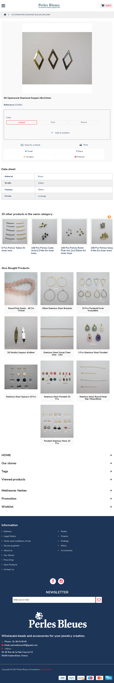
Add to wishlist (61, 132)
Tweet (29, 151)
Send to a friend (32, 145)
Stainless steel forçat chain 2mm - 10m (57, 353)
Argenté (21, 122)
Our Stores (9, 555)
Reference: (9, 104)
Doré (53, 122)
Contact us (9, 569)
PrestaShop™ (45, 669)
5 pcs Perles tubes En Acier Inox (13, 249)
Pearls (63, 531)
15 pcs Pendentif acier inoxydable (93, 309)
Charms (64, 536)
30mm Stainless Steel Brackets (57, 308)
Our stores (9, 463)
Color (9, 117)
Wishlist (7, 507)
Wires (63, 545)
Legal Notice (10, 536)
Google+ (29, 157)
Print (85, 145)
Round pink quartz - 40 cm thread (21, 309)
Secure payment (11, 545)
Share (79, 151)
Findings (64, 541)
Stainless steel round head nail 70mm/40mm (93, 397)
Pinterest (79, 157)
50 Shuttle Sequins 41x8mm (21, 352)
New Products (10, 564)
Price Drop (9, 559)
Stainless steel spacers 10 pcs (21, 396)
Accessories (66, 550)
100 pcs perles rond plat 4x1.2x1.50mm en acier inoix (73, 250)
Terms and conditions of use (17, 541)
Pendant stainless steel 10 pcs (57, 442)
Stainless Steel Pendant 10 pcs (57, 397)
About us (8, 550)
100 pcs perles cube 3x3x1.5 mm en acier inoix (42, 250)
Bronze (84, 122)
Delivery (8, 531)
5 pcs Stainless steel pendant (93, 352)
